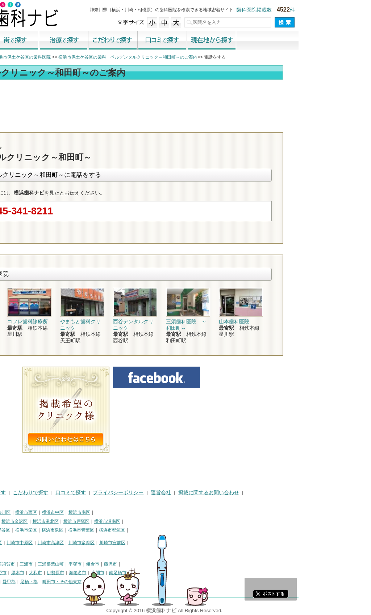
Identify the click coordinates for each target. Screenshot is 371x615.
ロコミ (336, 126)
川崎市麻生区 (17, 551)
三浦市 (98, 564)
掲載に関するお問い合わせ (281, 492)
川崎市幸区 (63, 542)
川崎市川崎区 (35, 542)
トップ (10, 57)
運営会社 (233, 492)
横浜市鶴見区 (35, 512)
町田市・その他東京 (134, 581)
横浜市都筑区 (184, 530)
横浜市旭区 (14, 530)
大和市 (107, 572)
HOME (11, 492)
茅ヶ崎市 (34, 572)
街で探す (87, 41)
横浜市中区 (125, 512)
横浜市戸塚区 (149, 521)
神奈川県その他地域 (23, 564)
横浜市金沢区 (87, 521)
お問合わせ (294, 126)
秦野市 (72, 572)
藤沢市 (182, 564)
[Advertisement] (185, 102)
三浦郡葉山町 (123, 564)
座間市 (170, 572)
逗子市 (54, 572)
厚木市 (90, 572)
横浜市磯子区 (56, 521)
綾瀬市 (10, 581)
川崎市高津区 (123, 542)
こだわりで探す (185, 41)
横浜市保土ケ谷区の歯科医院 (95, 57)
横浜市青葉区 (154, 530)
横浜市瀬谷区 (70, 530)
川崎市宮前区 (185, 542)
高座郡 (27, 581)
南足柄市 (190, 572)
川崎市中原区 (92, 542)
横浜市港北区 (118, 521)
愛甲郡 (81, 581)
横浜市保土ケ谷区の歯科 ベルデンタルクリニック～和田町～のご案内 (200, 57)
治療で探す (136, 41)
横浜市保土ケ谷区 (21, 521)
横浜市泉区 (125, 530)
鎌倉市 (165, 564)
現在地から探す (284, 41)
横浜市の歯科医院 (41, 57)
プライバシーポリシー (190, 492)
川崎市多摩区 (154, 542)
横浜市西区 (98, 512)
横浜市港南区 (180, 521)
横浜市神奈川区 (68, 512)
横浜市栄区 (98, 530)
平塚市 (147, 564)
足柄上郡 (61, 581)
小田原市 (12, 572)
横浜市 (10, 512)
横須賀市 (78, 564)
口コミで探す (234, 41)
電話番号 (252, 126)
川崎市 (10, 542)
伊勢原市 (128, 572)
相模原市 (56, 564)
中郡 (43, 581)
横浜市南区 (152, 512)
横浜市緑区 (41, 530)
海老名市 (150, 572)
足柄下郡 (101, 581)
